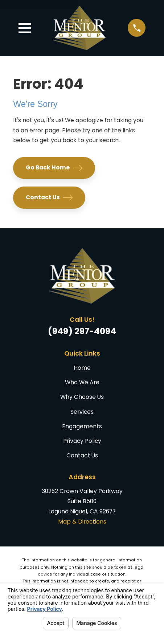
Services (82, 412)
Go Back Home (54, 168)
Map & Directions (82, 521)
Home (82, 368)
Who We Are (82, 382)
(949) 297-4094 (82, 331)
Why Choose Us (82, 397)
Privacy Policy (82, 441)
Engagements (82, 426)
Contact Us (49, 197)
